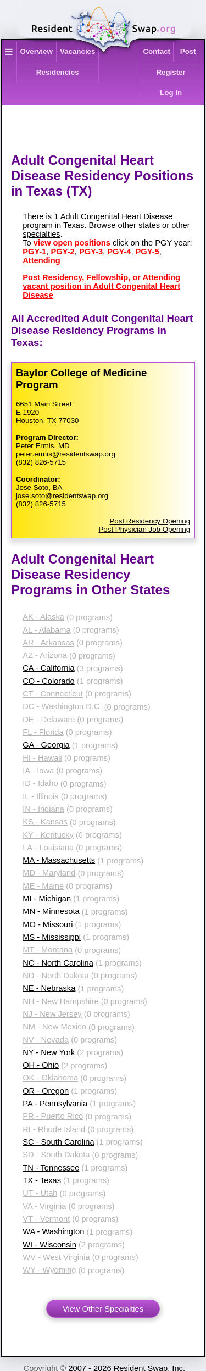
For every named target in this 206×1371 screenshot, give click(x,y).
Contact (156, 51)
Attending (41, 260)
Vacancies (77, 51)
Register (170, 72)
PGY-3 (91, 251)
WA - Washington (53, 1231)
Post (188, 51)
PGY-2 (63, 251)
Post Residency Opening (149, 521)
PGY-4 (119, 251)
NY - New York (49, 1052)
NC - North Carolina (58, 962)
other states (139, 225)
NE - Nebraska (49, 988)
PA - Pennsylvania (55, 1103)
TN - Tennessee (51, 1167)
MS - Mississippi (52, 937)
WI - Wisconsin (49, 1244)
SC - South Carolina (58, 1142)
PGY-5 (147, 251)
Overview (36, 51)
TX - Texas (42, 1180)
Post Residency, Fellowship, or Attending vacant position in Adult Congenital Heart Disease (101, 286)
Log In (171, 92)
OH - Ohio (41, 1065)
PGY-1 (34, 251)
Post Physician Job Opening (144, 529)
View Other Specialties (103, 1309)
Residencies (57, 72)
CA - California (49, 668)
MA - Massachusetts (59, 860)
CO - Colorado (49, 681)
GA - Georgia (46, 744)
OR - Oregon (46, 1090)
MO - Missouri (48, 924)
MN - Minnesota (51, 911)
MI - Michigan (47, 898)
